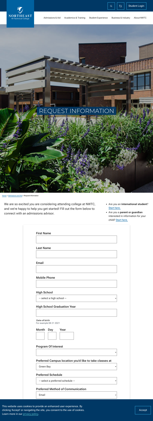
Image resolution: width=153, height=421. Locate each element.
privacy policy (30, 413)
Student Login (136, 5)
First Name (43, 233)
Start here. (115, 207)
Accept (143, 410)
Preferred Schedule (49, 375)
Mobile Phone (45, 277)
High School (44, 292)
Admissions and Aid (15, 196)
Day (50, 329)
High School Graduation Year (56, 306)
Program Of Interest (49, 346)
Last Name (43, 248)
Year (63, 329)
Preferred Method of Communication (61, 389)
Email (40, 263)
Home (4, 196)
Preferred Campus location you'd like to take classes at (73, 360)
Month (40, 329)
